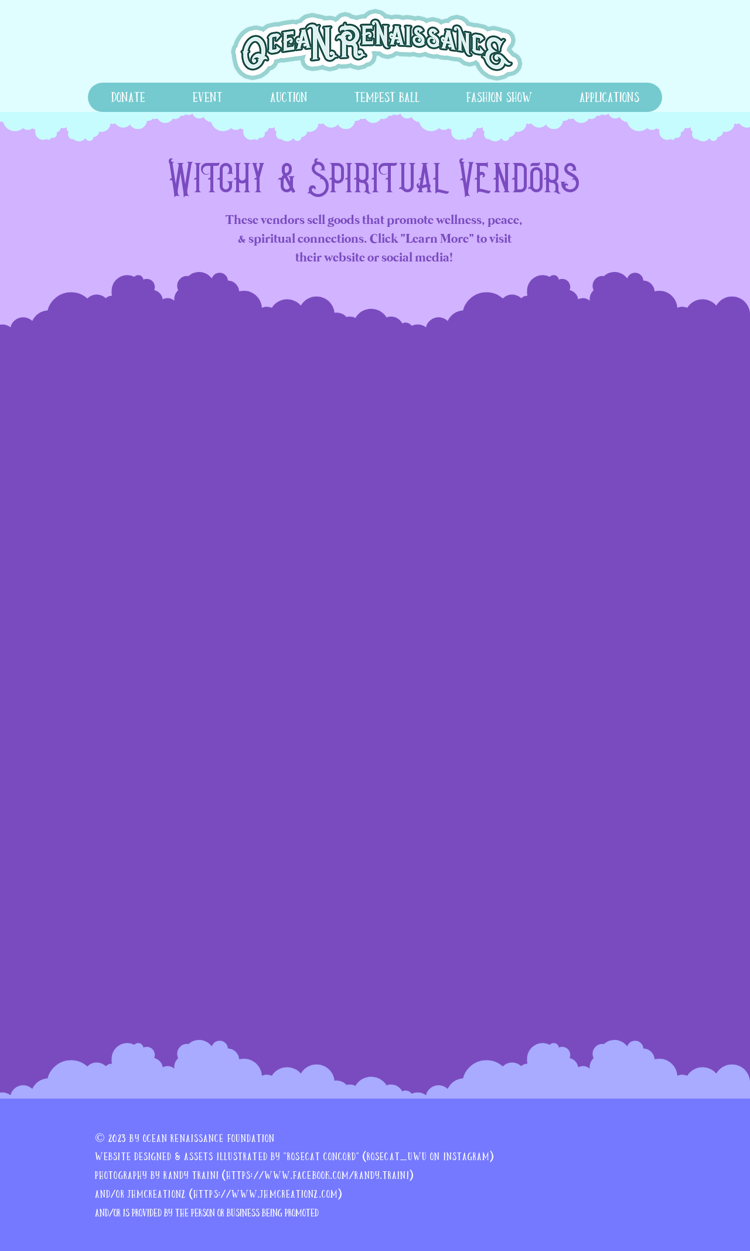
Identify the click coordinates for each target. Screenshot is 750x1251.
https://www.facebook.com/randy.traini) (320, 1175)
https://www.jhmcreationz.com (265, 1194)
